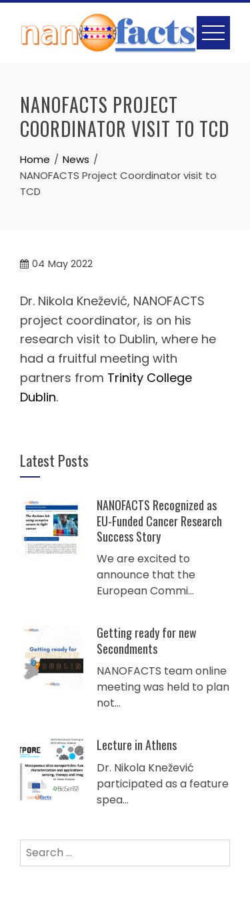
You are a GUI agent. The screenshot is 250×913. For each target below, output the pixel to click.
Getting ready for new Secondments (147, 640)
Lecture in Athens (137, 744)
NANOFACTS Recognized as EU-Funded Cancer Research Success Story (159, 520)
